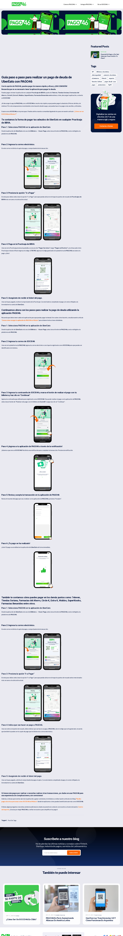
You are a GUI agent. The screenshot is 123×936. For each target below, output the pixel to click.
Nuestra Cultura (97, 82)
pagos (93, 85)
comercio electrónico (109, 75)
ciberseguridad (96, 75)
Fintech (104, 78)
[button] (70, 4)
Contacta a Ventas (106, 126)
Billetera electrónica (102, 72)
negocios (111, 78)
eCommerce (95, 78)
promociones (102, 85)
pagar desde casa (110, 82)
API (93, 72)
